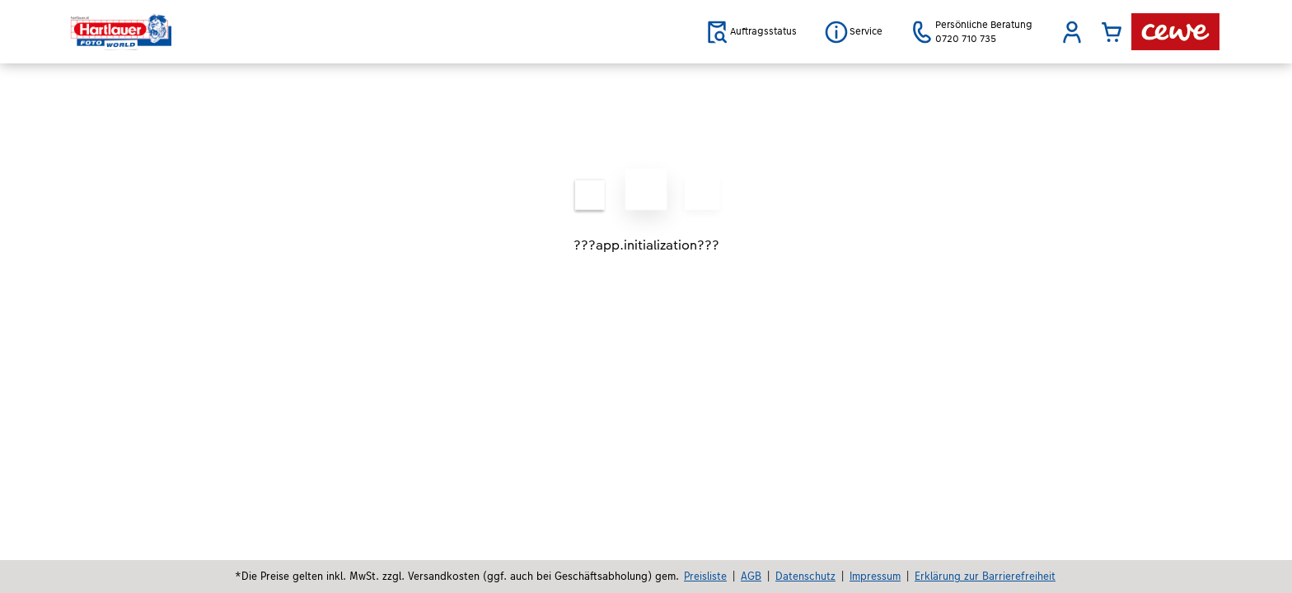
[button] (1072, 32)
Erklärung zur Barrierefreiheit (985, 575)
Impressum (875, 575)
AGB (751, 575)
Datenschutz (805, 575)
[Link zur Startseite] (231, 31)
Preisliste (705, 575)
